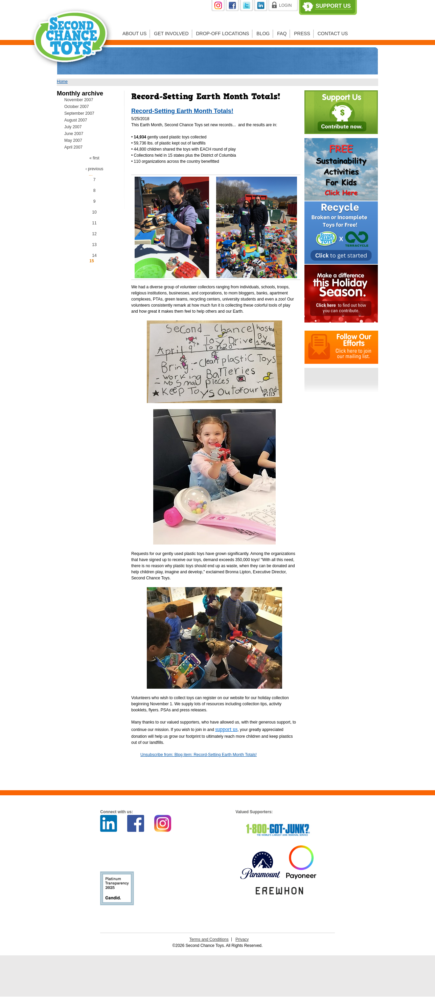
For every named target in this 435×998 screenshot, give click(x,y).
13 (94, 244)
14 (94, 255)
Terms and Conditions (209, 939)
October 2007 (76, 106)
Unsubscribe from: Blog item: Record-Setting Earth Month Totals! (198, 754)
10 (94, 212)
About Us (134, 33)
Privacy (242, 939)
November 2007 (78, 99)
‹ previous (95, 169)
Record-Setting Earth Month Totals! (182, 111)
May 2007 (73, 140)
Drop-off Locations (222, 33)
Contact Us (333, 33)
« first (94, 158)
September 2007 (79, 113)
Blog (263, 33)
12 (94, 233)
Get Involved (171, 33)
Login (285, 5)
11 (94, 223)
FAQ (282, 33)
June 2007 (73, 133)
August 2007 (75, 120)
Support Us (333, 6)
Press (302, 33)
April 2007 (73, 147)
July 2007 (73, 127)
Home (62, 81)
